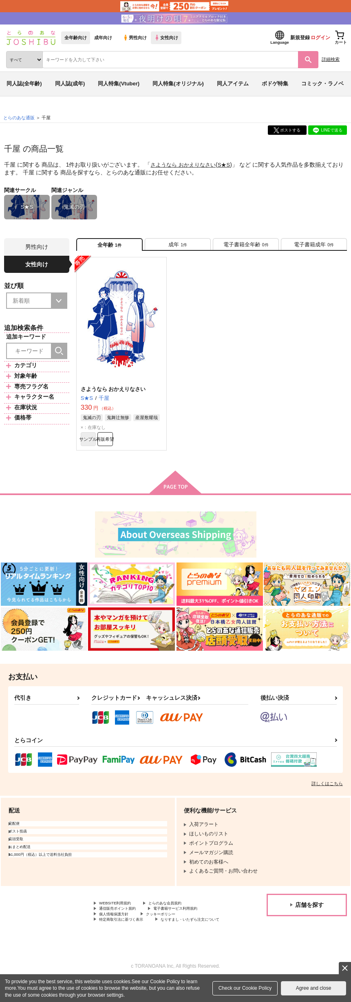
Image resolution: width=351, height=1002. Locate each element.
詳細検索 (331, 59)
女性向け (166, 37)
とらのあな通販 (19, 117)
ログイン (320, 37)
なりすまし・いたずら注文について (138, 939)
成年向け (103, 37)
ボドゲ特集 (275, 83)
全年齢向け (75, 37)
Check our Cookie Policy (245, 988)
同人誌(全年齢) (24, 83)
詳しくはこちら (327, 792)
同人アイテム (233, 83)
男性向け (135, 37)
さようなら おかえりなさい (185, 164)
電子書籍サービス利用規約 (195, 919)
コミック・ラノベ (322, 83)
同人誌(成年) (70, 83)
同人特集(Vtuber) (118, 83)
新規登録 (300, 37)
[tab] (178, 247)
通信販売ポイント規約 (123, 919)
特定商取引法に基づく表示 (128, 932)
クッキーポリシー (175, 926)
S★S (229, 164)
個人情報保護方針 (118, 926)
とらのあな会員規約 (180, 912)
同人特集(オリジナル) (178, 83)
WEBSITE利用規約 (120, 912)
